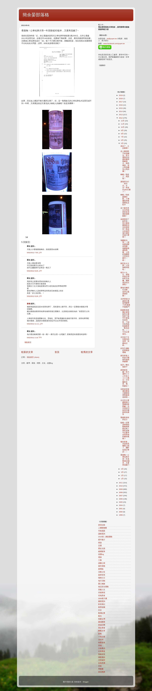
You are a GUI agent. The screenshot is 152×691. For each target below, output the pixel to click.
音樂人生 (101, 590)
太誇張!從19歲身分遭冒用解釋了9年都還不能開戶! (125, 303)
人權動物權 (102, 528)
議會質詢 (101, 534)
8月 (122, 134)
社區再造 (101, 651)
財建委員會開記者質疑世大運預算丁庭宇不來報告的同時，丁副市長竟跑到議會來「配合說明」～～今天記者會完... (124, 322)
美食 (100, 666)
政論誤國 (101, 625)
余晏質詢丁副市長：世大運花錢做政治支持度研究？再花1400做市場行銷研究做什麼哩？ (124, 228)
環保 (100, 557)
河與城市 (101, 660)
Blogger (85, 682)
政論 (100, 543)
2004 (121, 505)
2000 (121, 512)
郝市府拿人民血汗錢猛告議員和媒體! (124, 359)
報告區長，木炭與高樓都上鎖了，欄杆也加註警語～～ (124, 447)
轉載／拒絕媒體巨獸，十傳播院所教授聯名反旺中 (124, 200)
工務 (100, 560)
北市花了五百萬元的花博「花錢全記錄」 (124, 341)
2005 (121, 502)
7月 (122, 137)
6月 (122, 140)
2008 (121, 492)
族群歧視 (101, 575)
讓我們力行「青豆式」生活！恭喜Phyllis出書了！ (125, 187)
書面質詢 (101, 601)
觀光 (100, 616)
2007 (121, 496)
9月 (122, 130)
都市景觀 (101, 566)
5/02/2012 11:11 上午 (35, 324)
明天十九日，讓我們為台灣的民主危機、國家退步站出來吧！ (124, 278)
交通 (100, 545)
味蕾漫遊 (101, 642)
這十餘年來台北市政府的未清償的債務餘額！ (124, 212)
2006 (121, 499)
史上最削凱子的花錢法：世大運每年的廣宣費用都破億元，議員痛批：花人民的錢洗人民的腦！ (124, 161)
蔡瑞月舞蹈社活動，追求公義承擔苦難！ (124, 292)
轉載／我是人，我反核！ (124, 176)
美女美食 (101, 628)
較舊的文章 (87, 352)
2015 (121, 108)
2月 (122, 475)
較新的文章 (27, 352)
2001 (121, 509)
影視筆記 (101, 604)
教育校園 (101, 607)
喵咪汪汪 (101, 578)
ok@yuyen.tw (112, 39)
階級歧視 (101, 654)
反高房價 (101, 663)
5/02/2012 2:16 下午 (34, 338)
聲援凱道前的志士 (124, 418)
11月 (123, 124)
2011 (121, 483)
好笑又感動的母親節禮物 (124, 350)
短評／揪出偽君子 (124, 366)
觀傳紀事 (101, 613)
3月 (122, 472)
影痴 (28, 304)
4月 (122, 469)
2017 (121, 102)
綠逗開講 (101, 672)
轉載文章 (101, 631)
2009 (121, 489)
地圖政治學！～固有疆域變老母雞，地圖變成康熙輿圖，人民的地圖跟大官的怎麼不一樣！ (124, 250)
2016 (121, 105)
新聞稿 (100, 569)
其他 (100, 645)
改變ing (101, 554)
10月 (123, 127)
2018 (121, 98)
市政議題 (101, 531)
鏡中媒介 (101, 540)
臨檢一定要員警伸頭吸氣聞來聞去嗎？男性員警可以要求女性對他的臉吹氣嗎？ (124, 431)
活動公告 (101, 572)
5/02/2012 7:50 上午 (34, 253)
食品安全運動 (103, 587)
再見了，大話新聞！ (124, 147)
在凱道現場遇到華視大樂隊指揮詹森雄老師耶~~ (124, 393)
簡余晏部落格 (36, 14)
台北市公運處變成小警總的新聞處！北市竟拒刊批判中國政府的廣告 (124, 407)
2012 (121, 118)
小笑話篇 (101, 637)
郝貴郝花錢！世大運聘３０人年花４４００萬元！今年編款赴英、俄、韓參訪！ (124, 378)
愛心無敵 (101, 584)
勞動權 (100, 669)
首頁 (57, 352)
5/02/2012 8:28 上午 (34, 296)
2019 (121, 95)
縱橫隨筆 (101, 551)
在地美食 (101, 595)
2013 (121, 115)
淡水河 (100, 640)
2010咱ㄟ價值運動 (105, 537)
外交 (100, 610)
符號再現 (101, 593)
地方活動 (101, 581)
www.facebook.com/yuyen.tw (114, 43)
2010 (121, 486)
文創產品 (101, 648)
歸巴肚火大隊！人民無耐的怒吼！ (124, 266)
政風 (100, 634)
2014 (121, 111)
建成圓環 (101, 622)
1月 (122, 479)
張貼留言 (27, 342)
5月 (122, 143)
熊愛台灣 (101, 619)
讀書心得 (101, 563)
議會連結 (101, 657)
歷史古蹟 (101, 548)
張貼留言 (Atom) (33, 357)
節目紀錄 (101, 525)
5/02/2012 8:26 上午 (34, 271)
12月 (123, 121)
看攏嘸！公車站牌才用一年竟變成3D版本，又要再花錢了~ (125, 460)
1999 (121, 515)
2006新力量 (102, 598)
